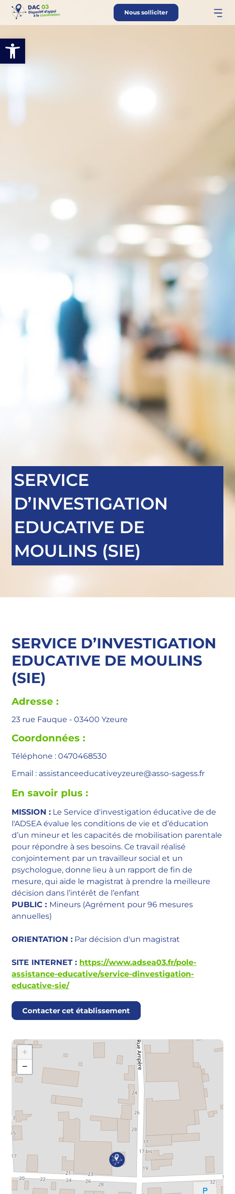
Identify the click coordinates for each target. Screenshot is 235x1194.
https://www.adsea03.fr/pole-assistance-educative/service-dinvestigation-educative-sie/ (104, 974)
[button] (12, 51)
